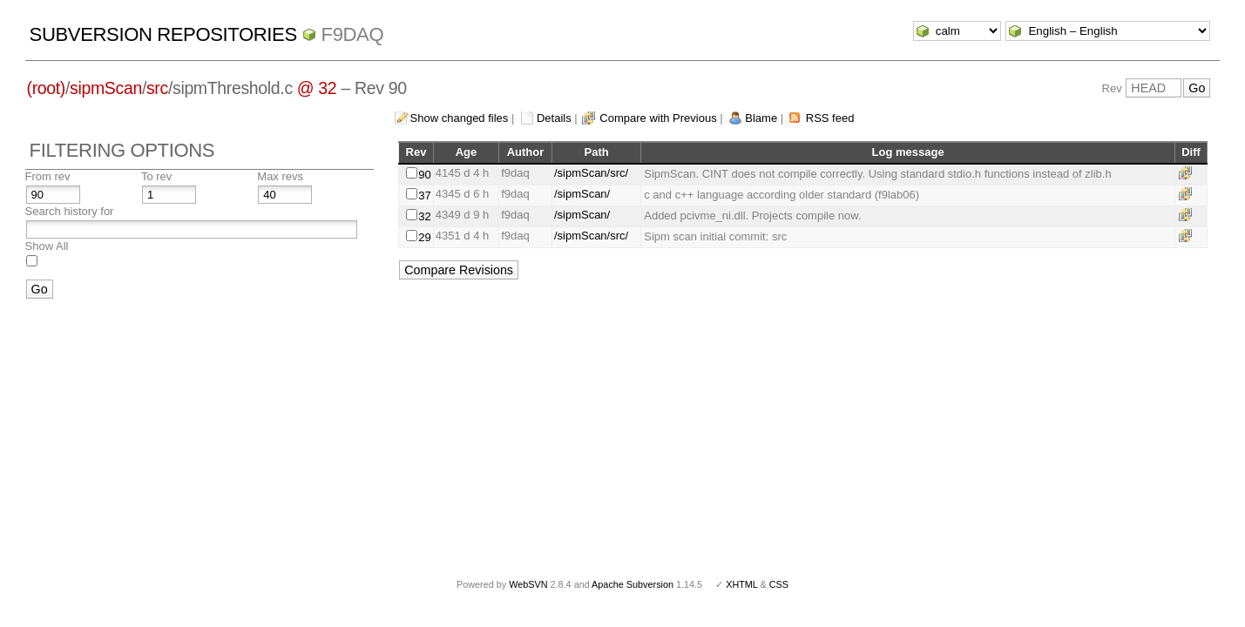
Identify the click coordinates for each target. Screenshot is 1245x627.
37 (424, 195)
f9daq (352, 34)
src (157, 88)
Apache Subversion (632, 584)
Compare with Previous (657, 118)
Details (554, 118)
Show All (47, 246)
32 (424, 216)
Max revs (280, 176)
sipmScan (106, 88)
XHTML (741, 584)
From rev (48, 176)
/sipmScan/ (582, 193)
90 (424, 174)
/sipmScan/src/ (591, 172)
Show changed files (459, 118)
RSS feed (830, 118)
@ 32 (317, 88)
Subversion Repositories (163, 34)
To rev (156, 176)
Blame (761, 118)
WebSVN (528, 584)
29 (424, 237)
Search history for (69, 211)
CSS (778, 584)
